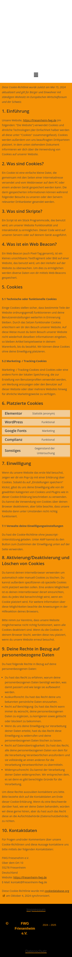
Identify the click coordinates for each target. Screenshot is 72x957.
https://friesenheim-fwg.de (39, 120)
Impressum (36, 910)
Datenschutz (36, 951)
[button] (36, 75)
